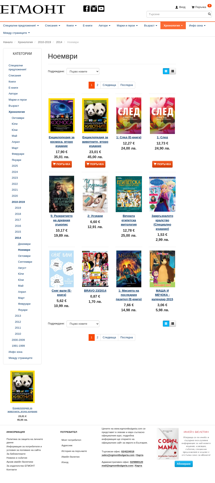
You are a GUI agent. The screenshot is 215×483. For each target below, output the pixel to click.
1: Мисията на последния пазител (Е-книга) (128, 288)
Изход (65, 462)
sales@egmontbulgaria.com (118, 455)
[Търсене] (209, 14)
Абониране (184, 463)
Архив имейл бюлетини (20, 461)
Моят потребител (71, 439)
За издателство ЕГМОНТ (21, 465)
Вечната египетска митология (129, 217)
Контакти (12, 469)
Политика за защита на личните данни (25, 441)
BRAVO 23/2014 (95, 284)
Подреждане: (56, 71)
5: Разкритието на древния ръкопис (61, 219)
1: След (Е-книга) (129, 133)
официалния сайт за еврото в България (124, 442)
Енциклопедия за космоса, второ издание (61, 137)
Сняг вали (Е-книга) (62, 284)
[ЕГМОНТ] (32, 8)
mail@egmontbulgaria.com (117, 465)
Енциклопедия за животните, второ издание (22, 410)
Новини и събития (17, 457)
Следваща (109, 85)
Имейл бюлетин (71, 456)
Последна (126, 85)
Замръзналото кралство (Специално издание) (162, 219)
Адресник (67, 445)
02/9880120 (136, 462)
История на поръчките (74, 451)
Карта (139, 455)
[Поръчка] (202, 7)
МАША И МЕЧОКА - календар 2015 (162, 288)
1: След (162, 131)
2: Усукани (95, 212)
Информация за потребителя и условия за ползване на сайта (24, 448)
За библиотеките (16, 453)
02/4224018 (127, 451)
